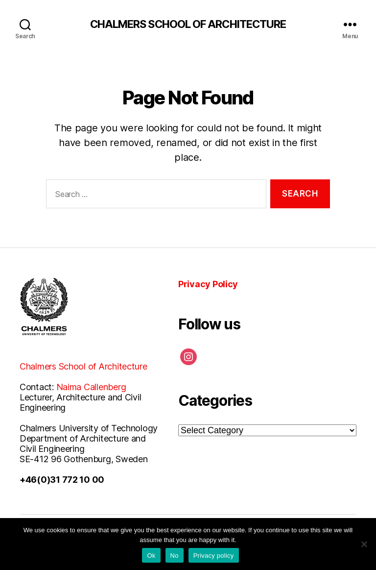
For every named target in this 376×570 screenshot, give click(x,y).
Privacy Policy (208, 284)
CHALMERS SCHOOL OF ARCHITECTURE (188, 24)
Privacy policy (213, 555)
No (174, 555)
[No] (364, 544)
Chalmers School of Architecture (83, 366)
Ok (151, 555)
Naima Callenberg (91, 387)
